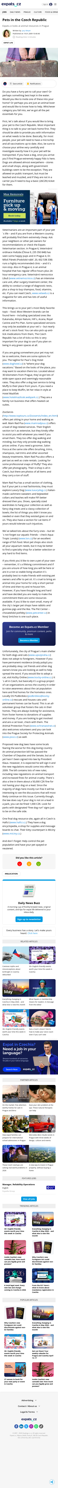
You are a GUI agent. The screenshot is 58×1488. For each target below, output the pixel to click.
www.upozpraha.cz (39, 655)
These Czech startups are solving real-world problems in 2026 (14, 1168)
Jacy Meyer (26, 30)
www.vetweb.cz (41, 293)
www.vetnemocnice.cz (22, 278)
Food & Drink (51, 12)
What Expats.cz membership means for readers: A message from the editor (41, 1002)
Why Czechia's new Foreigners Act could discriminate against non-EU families (42, 1260)
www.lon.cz (25, 538)
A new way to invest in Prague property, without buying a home (41, 1168)
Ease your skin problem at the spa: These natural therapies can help (41, 1108)
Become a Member (29, 640)
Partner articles (29, 1080)
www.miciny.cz (11, 833)
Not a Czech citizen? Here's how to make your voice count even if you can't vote (41, 1032)
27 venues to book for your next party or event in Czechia (14, 1381)
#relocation (11, 874)
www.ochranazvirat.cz (42, 725)
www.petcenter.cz (36, 612)
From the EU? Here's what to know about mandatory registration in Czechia (43, 1288)
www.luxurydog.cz (35, 490)
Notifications (34, 83)
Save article (16, 83)
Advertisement (52, 189)
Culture (38, 12)
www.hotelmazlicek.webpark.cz (20, 397)
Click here (33, 933)
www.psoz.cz (10, 737)
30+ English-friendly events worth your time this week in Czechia (40, 969)
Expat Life (8, 43)
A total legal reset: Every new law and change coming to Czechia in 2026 (15, 1287)
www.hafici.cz (18, 822)
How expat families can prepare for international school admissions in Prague (14, 1138)
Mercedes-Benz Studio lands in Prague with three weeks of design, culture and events (41, 1138)
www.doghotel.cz (12, 363)
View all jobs (29, 1199)
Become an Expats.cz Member (29, 627)
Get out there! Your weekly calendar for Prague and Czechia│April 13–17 (42, 1354)
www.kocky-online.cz (40, 677)
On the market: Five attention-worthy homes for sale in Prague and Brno (14, 1108)
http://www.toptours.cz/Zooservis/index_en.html (30, 415)
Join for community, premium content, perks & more (29, 633)
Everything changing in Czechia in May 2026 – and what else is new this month (13, 1002)
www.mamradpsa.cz (36, 423)
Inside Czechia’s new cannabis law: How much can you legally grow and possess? (14, 1260)
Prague (27, 12)
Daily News (15, 12)
